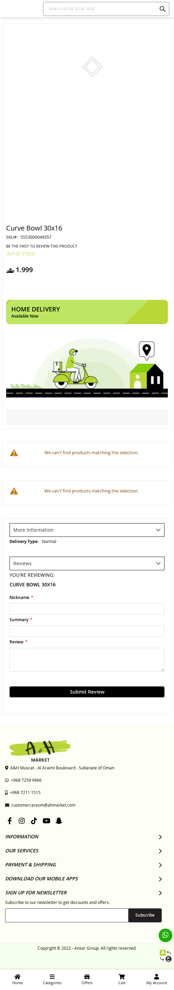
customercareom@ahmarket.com (40, 805)
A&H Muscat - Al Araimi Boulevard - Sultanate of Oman (59, 767)
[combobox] (106, 9)
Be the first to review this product (41, 246)
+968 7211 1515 (23, 792)
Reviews (22, 563)
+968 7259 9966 (23, 780)
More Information (33, 530)
